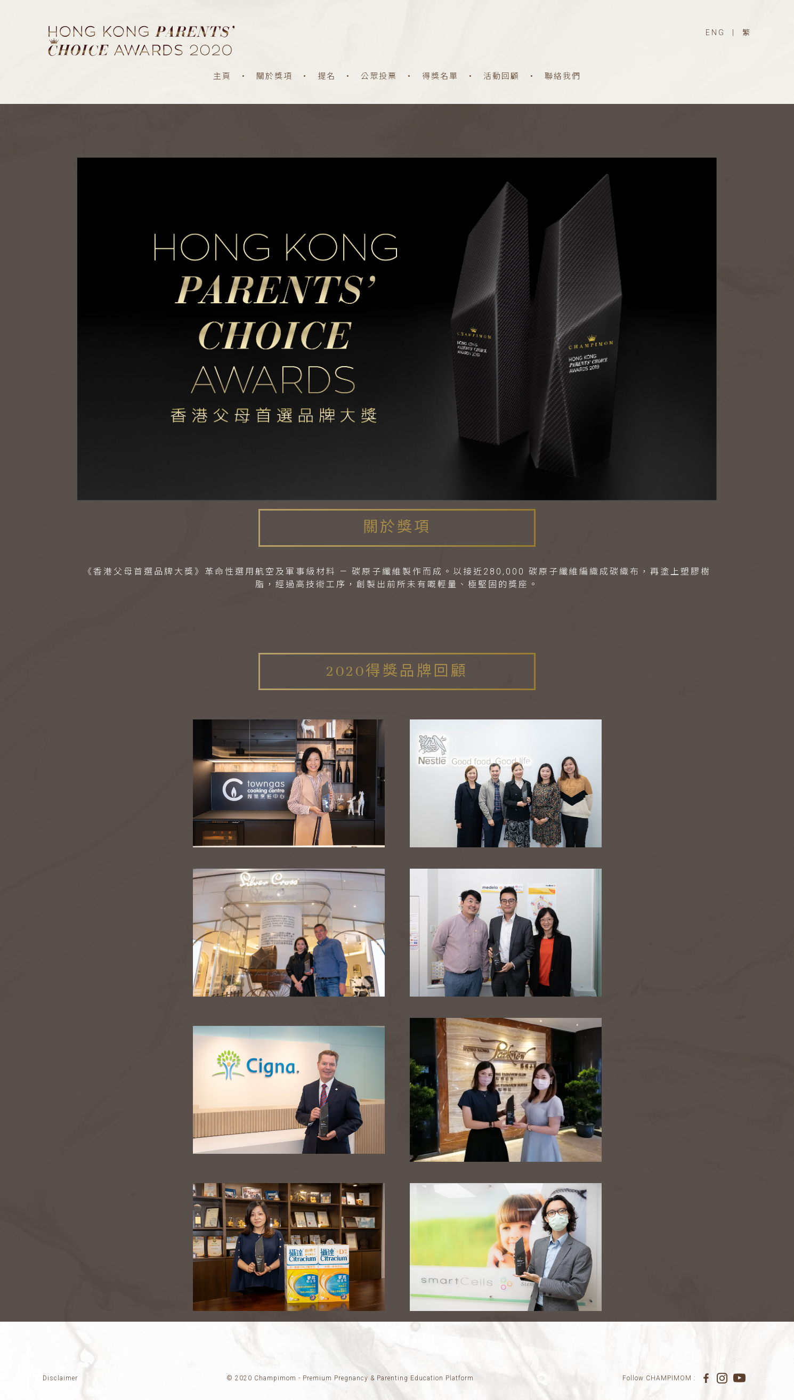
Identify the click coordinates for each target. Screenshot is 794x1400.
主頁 (222, 76)
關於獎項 (274, 76)
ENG (715, 32)
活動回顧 (501, 76)
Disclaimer (60, 1378)
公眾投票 (379, 76)
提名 (327, 76)
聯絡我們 (563, 76)
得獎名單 (440, 76)
